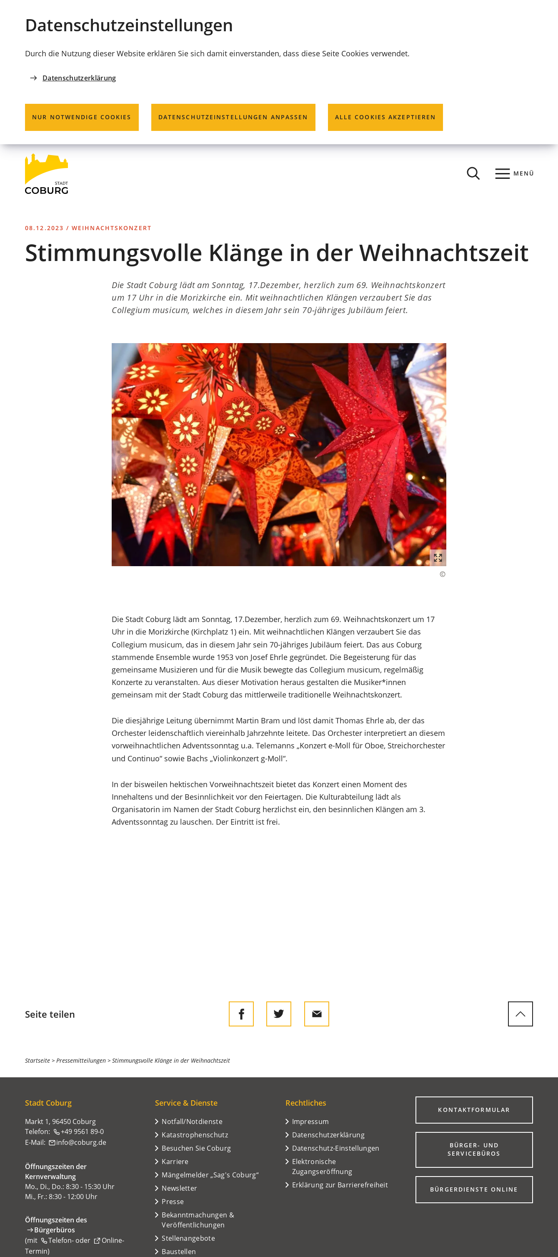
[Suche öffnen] (473, 173)
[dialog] (279, 72)
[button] (279, 454)
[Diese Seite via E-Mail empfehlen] (316, 1013)
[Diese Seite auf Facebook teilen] (241, 1013)
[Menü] (515, 173)
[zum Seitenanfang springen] (520, 1013)
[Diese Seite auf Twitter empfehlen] (278, 1013)
